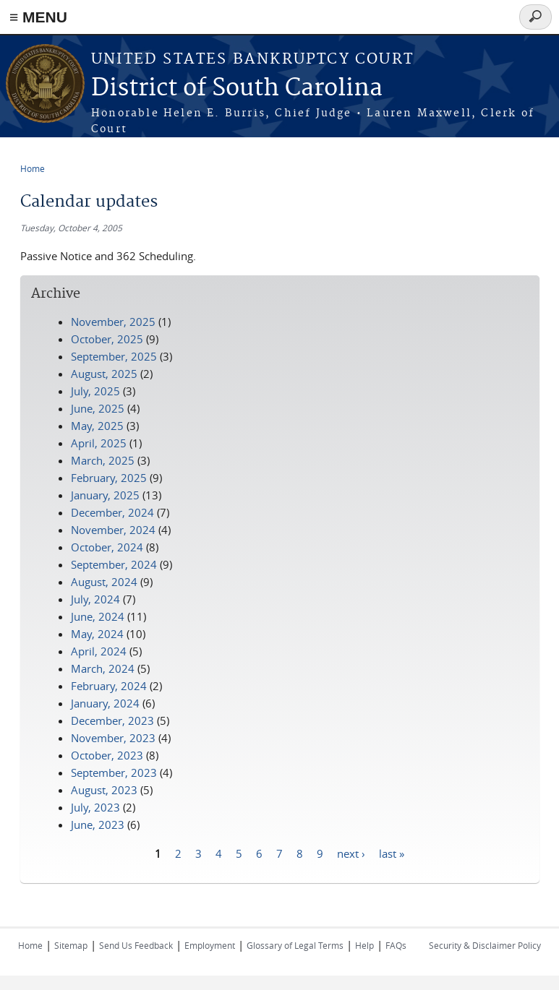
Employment (209, 945)
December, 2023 (112, 720)
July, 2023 (95, 807)
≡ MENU (38, 17)
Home (32, 168)
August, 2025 (104, 373)
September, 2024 (114, 564)
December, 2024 (112, 512)
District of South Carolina (237, 88)
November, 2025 (113, 321)
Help (364, 945)
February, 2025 (109, 477)
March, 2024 (103, 668)
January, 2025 (105, 495)
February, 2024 (109, 686)
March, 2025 (103, 460)
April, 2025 (99, 443)
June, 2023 (97, 824)
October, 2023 (107, 755)
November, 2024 (113, 529)
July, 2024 (95, 599)
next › (351, 852)
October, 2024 (107, 547)
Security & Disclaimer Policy (485, 945)
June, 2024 (97, 616)
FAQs (395, 945)
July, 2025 (95, 391)
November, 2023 (113, 738)
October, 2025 (107, 339)
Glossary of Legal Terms (295, 945)
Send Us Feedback (136, 945)
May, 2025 (97, 425)
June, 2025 (97, 408)
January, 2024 (105, 703)
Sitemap (71, 945)
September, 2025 (114, 356)
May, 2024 (97, 634)
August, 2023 (104, 790)
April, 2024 (99, 651)
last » (391, 852)
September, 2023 (114, 772)
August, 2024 (104, 581)
